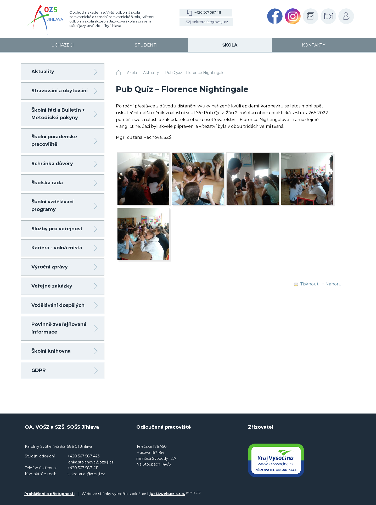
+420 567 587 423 (84, 456)
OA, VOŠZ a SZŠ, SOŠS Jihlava (118, 73)
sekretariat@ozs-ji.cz (210, 22)
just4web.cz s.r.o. (167, 493)
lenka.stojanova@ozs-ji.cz (91, 462)
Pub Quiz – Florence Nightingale (195, 72)
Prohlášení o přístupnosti (49, 493)
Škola (132, 72)
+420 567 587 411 (207, 12)
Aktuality (151, 72)
